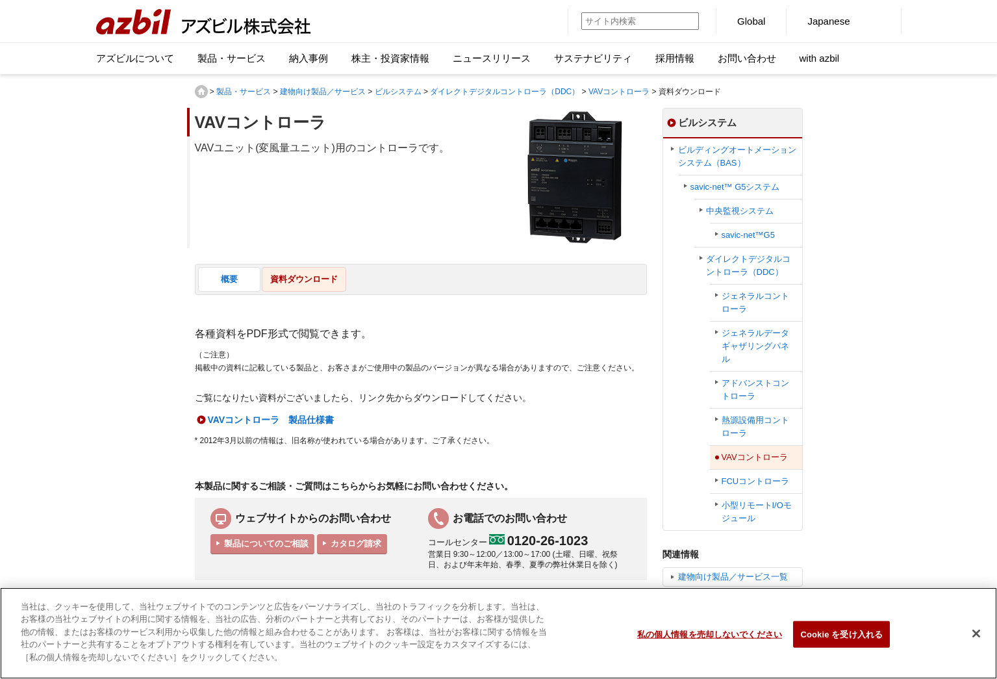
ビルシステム (398, 91)
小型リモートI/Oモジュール (757, 511)
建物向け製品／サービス (323, 91)
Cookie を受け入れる (841, 642)
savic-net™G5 (748, 235)
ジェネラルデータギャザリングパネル (755, 346)
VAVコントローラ (619, 91)
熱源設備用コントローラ (755, 426)
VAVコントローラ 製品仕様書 (271, 420)
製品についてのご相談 (266, 543)
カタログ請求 (356, 543)
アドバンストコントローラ (755, 389)
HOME (201, 91)
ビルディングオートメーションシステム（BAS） (737, 156)
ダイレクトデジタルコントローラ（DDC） (504, 91)
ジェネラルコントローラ (755, 302)
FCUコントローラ (756, 481)
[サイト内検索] (625, 21)
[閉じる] (976, 640)
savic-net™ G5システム (735, 187)
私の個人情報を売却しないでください (709, 642)
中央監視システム (740, 211)
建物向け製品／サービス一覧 (733, 577)
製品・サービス (243, 91)
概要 (229, 279)
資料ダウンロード (304, 279)
